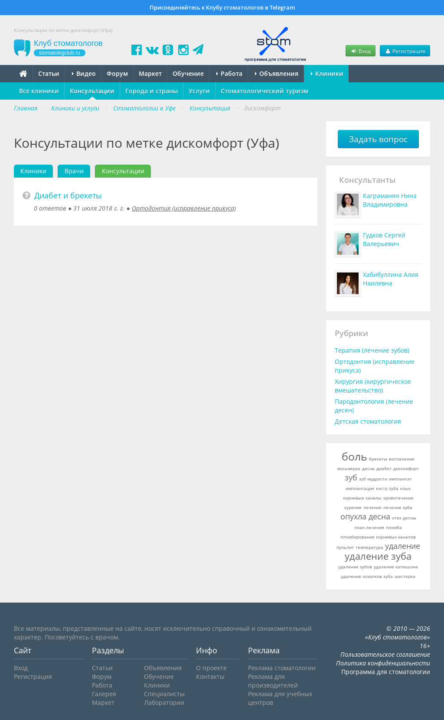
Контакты (210, 676)
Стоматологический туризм (264, 91)
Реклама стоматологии (282, 668)
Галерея (104, 694)
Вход (360, 50)
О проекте (211, 668)
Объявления (276, 73)
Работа (229, 73)
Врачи (74, 171)
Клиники (327, 73)
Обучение (188, 73)
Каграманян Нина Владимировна (390, 199)
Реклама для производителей (273, 680)
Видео (84, 73)
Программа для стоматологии (385, 672)
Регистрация (405, 50)
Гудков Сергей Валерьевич (384, 239)
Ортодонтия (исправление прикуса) (184, 208)
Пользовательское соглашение (385, 654)
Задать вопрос (378, 139)
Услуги (199, 91)
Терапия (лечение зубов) (372, 350)
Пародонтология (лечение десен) (374, 405)
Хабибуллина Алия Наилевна (390, 278)
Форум (117, 73)
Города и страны (151, 91)
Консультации (92, 91)
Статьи (48, 73)
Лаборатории (164, 702)
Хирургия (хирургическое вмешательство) (373, 385)
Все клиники (39, 91)
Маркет (150, 73)
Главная (25, 108)
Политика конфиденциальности (383, 663)
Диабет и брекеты (68, 195)
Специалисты (164, 694)
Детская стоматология (368, 421)
